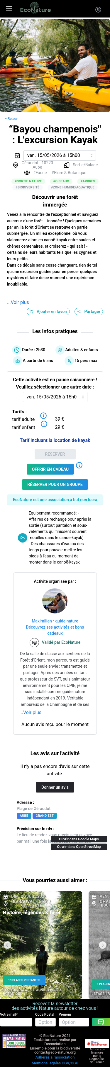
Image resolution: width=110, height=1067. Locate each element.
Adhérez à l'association (55, 1057)
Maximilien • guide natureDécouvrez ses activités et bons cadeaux (55, 627)
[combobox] (59, 155)
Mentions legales (46, 1063)
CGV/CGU (70, 1063)
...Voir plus (18, 302)
